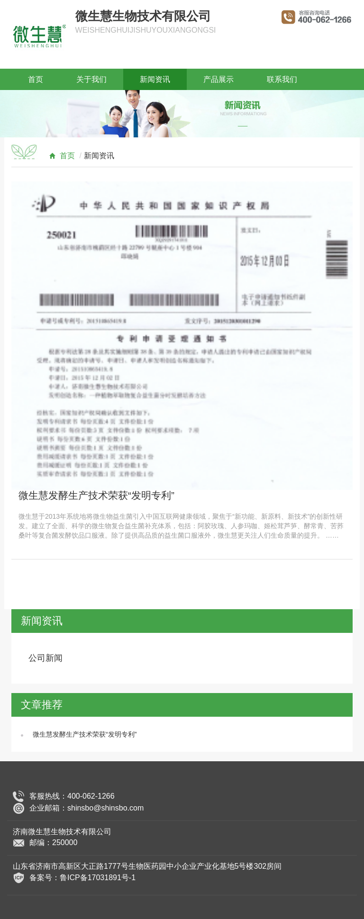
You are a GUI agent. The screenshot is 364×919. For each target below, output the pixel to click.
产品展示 (218, 79)
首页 (35, 79)
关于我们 (91, 79)
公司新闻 (45, 658)
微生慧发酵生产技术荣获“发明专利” (96, 495)
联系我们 (282, 79)
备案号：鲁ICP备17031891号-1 (82, 878)
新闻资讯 (155, 79)
